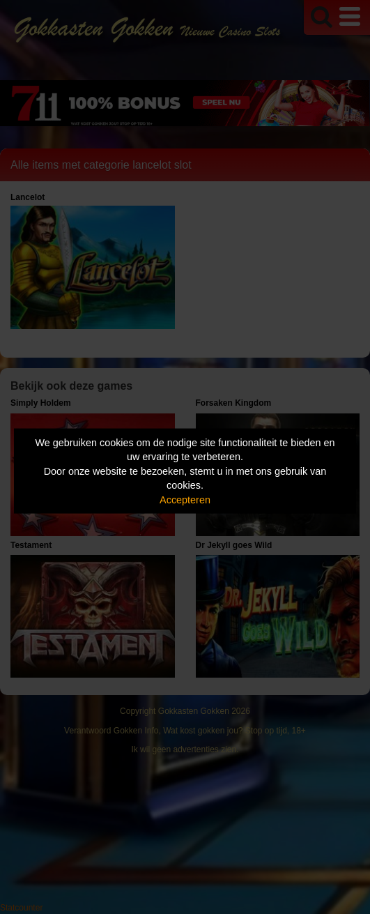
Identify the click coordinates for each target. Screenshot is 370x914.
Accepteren (185, 499)
